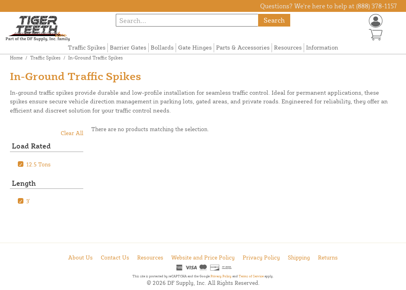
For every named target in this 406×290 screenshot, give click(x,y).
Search (274, 20)
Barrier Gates (128, 47)
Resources (288, 47)
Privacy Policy (261, 257)
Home (16, 58)
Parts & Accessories (243, 47)
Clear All (72, 133)
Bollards (162, 47)
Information (322, 47)
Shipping (299, 257)
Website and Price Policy (203, 257)
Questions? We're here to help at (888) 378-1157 (328, 6)
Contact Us (115, 257)
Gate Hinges (195, 47)
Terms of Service (251, 276)
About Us (80, 257)
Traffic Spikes (86, 47)
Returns (328, 257)
